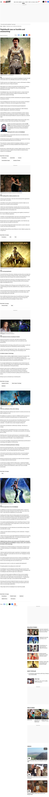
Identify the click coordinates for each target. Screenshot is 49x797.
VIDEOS (29, 746)
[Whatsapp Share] (21, 35)
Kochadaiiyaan (4, 157)
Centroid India (12, 157)
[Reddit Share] (29, 35)
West (2, 473)
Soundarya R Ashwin (16, 160)
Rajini (12, 305)
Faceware (19, 157)
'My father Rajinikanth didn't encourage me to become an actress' (44, 630)
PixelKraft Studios (13, 596)
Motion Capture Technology (16, 383)
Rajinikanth (21, 596)
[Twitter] (43, 2)
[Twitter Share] (23, 35)
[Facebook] (48, 2)
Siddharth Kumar (4, 598)
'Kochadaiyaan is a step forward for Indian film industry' (43, 646)
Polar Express (13, 598)
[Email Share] (18, 35)
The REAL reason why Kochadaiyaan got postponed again (43, 663)
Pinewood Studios (5, 305)
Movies (4, 26)
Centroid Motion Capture (6, 160)
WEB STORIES (31, 707)
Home (1, 26)
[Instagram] (46, 2)
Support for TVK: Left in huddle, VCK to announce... (41, 681)
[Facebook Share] (26, 35)
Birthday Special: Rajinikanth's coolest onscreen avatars (43, 655)
